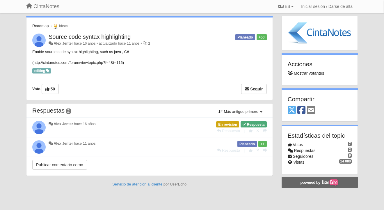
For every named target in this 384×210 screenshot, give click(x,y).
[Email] (311, 110)
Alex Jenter (63, 43)
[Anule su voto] (257, 131)
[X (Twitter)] (292, 110)
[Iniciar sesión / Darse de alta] (327, 6)
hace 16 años (84, 124)
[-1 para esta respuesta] (265, 131)
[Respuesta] (228, 131)
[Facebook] (301, 110)
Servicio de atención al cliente (137, 184)
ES (286, 6)
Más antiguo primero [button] (240, 111)
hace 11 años (84, 143)
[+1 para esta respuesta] (251, 131)
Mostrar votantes (306, 73)
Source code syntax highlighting (90, 37)
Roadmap (40, 26)
